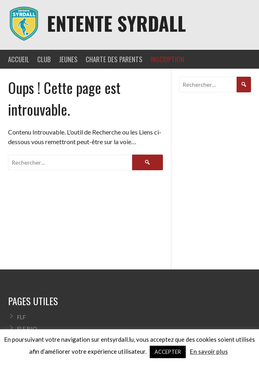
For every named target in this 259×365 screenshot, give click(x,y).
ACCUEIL (18, 59)
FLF (21, 317)
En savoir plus (209, 351)
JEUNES (68, 59)
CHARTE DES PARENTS (114, 59)
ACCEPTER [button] (168, 352)
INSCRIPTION (167, 59)
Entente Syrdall (116, 23)
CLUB (44, 59)
